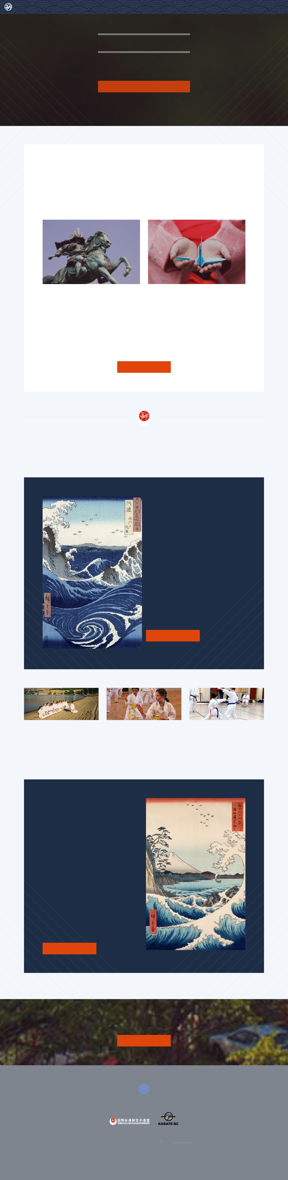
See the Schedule (172, 635)
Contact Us (270, 5)
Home (190, 5)
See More (144, 367)
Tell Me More (143, 86)
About (214, 5)
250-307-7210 (181, 1141)
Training (242, 5)
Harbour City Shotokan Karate (37, 6)
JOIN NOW (144, 1040)
